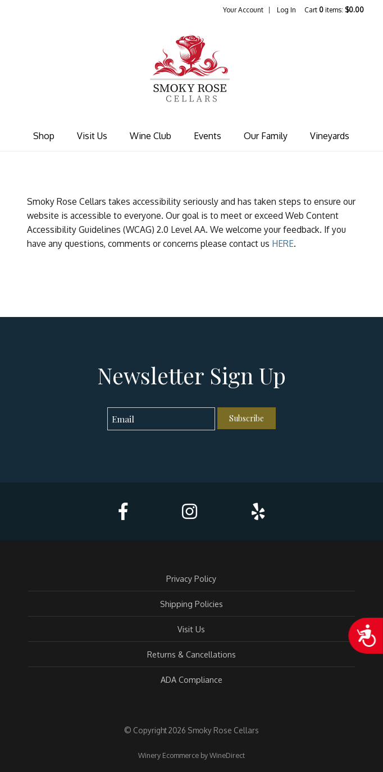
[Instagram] (190, 511)
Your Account (243, 10)
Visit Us (92, 135)
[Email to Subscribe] (161, 418)
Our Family (266, 135)
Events (207, 135)
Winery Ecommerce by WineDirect (191, 755)
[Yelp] (258, 511)
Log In (286, 10)
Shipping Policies (191, 604)
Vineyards (329, 135)
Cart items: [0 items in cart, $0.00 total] (334, 10)
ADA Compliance (191, 679)
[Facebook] (123, 511)
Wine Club (150, 135)
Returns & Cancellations (191, 654)
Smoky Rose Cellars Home (191, 69)
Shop (43, 135)
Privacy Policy (191, 578)
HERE (283, 243)
